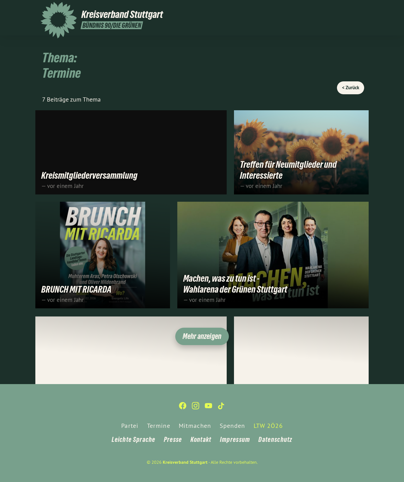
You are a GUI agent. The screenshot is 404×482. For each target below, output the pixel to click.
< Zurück (350, 87)
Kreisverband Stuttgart (185, 462)
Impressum (235, 439)
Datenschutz (275, 439)
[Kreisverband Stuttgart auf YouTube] (352, 7)
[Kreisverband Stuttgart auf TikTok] (360, 7)
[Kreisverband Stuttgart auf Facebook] (335, 7)
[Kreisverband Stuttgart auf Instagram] (343, 7)
